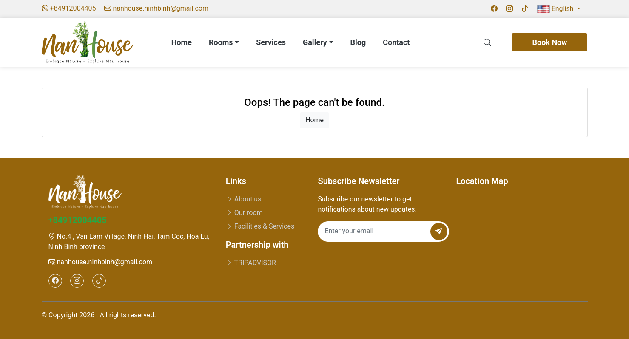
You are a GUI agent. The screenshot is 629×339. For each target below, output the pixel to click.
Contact (396, 42)
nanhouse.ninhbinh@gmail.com (100, 262)
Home (181, 42)
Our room (244, 213)
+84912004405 (77, 220)
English (556, 9)
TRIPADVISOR (251, 263)
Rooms (224, 42)
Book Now (549, 42)
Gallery (318, 42)
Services (271, 42)
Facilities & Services (260, 226)
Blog (358, 42)
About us (244, 199)
